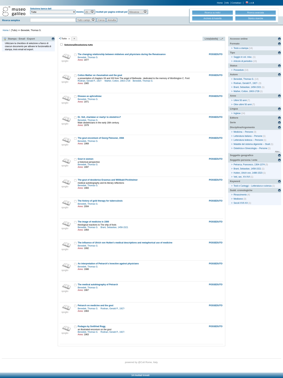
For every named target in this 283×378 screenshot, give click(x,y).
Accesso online (239, 38)
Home (220, 3)
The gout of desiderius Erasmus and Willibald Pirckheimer (108, 180)
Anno (233, 95)
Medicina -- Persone (243, 132)
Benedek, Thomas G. (88, 57)
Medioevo (238, 199)
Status (233, 65)
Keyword (235, 181)
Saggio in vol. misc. (243, 57)
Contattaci (236, 3)
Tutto (64, 38)
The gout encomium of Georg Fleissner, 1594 (101, 138)
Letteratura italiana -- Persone (248, 136)
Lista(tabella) (214, 39)
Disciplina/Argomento (242, 127)
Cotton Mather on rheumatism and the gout (100, 75)
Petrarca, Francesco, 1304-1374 (249, 164)
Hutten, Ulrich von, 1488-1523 (248, 173)
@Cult (141, 362)
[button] (89, 12)
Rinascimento (240, 194)
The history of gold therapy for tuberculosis (100, 201)
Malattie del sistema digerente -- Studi (252, 144)
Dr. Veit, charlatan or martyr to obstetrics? (99, 117)
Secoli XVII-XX (241, 203)
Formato (235, 43)
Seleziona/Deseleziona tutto (78, 45)
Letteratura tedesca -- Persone (248, 140)
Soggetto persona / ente (243, 160)
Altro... (278, 151)
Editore (234, 117)
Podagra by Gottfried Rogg (91, 326)
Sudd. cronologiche (241, 190)
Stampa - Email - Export (19, 38)
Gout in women (85, 159)
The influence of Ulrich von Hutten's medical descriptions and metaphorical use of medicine (125, 242)
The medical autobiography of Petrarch (98, 284)
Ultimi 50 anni (240, 100)
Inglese (237, 113)
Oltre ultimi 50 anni (243, 104)
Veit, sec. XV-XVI (242, 177)
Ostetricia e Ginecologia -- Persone (250, 148)
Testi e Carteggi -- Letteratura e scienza (252, 186)
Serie (233, 122)
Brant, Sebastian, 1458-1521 (115, 227)
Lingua (234, 108)
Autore (234, 74)
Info (227, 3)
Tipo (232, 52)
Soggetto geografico (241, 155)
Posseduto (239, 70)
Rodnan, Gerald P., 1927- (90, 81)
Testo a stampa (241, 48)
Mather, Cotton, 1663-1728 (118, 81)
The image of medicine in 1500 (93, 221)
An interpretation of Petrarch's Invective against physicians (108, 263)
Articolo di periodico (243, 61)
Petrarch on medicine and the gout (95, 305)
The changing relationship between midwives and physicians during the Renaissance (122, 54)
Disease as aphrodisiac (90, 96)
